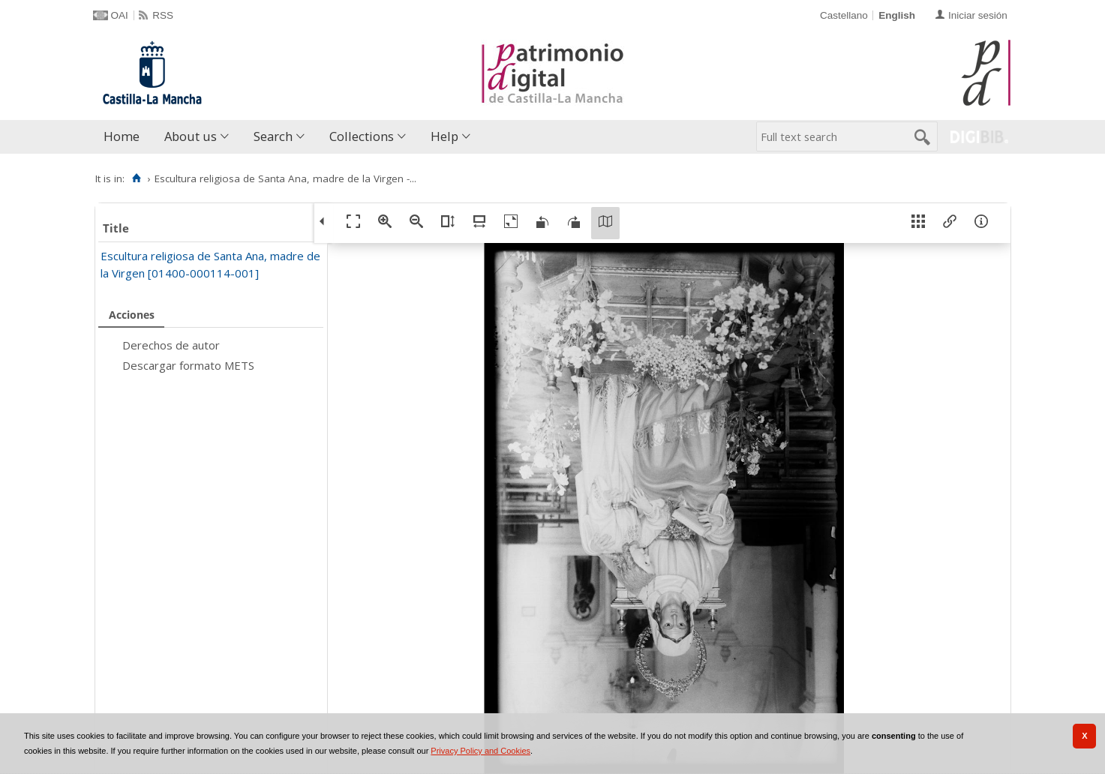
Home (122, 136)
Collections (361, 136)
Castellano (844, 15)
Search (273, 136)
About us (190, 136)
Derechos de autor (171, 345)
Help (444, 136)
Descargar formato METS (188, 365)
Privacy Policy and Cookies (480, 750)
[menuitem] (125, 137)
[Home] (137, 178)
